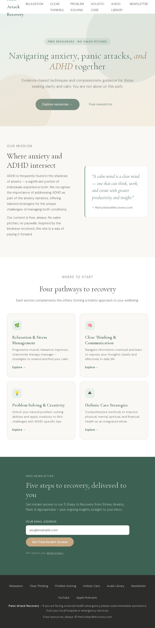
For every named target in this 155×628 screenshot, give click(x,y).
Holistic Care (91, 586)
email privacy (55, 553)
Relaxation (34, 4)
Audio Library (115, 586)
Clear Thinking (39, 586)
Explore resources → (57, 106)
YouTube (63, 597)
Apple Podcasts (86, 597)
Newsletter (139, 4)
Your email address (41, 521)
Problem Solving (65, 586)
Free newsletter (101, 106)
